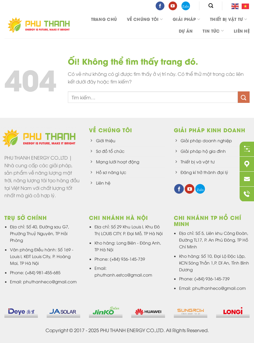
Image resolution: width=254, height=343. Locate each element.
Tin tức (213, 31)
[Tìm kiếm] (210, 5)
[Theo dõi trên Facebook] (160, 5)
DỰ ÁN (186, 31)
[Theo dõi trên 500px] (185, 5)
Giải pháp (186, 19)
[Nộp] (244, 97)
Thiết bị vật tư (228, 19)
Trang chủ (104, 19)
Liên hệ (242, 31)
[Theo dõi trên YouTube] (173, 5)
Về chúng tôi (145, 19)
